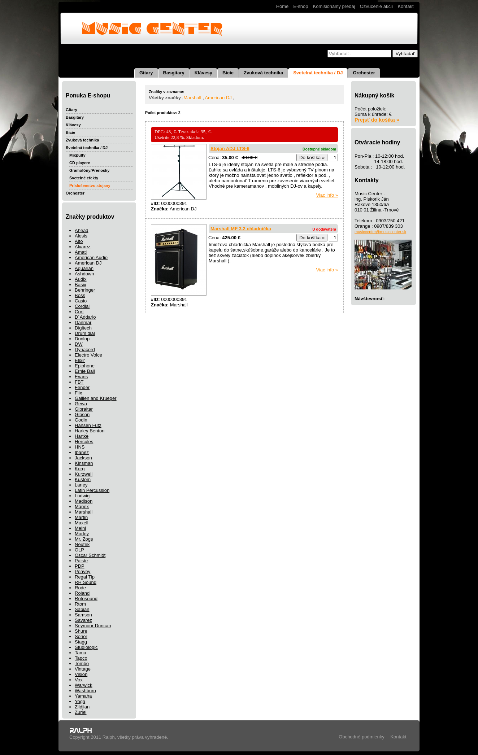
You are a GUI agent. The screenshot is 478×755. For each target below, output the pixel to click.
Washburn (85, 690)
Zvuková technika (263, 72)
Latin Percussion (92, 490)
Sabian (82, 609)
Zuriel (81, 712)
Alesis (81, 236)
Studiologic (86, 647)
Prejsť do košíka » (377, 120)
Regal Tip (85, 577)
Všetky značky (165, 97)
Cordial (82, 306)
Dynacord (85, 349)
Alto (79, 241)
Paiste (81, 560)
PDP (79, 566)
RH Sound (85, 582)
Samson (83, 614)
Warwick (83, 685)
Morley (82, 533)
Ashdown (84, 273)
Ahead (81, 230)
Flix (78, 393)
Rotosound (86, 598)
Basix (80, 284)
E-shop (300, 6)
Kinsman (84, 463)
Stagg (81, 642)
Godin (81, 420)
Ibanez (82, 452)
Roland (82, 593)
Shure (81, 631)
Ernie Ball (85, 371)
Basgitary (173, 72)
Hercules (84, 441)
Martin (81, 517)
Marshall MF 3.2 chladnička (240, 228)
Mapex (82, 506)
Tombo (82, 663)
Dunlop (82, 338)
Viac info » (327, 195)
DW (79, 344)
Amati (81, 252)
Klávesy (203, 72)
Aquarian (84, 268)
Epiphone (85, 365)
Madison (83, 501)
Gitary (146, 72)
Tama (80, 652)
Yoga (80, 701)
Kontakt (405, 6)
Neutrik (82, 544)
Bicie (228, 72)
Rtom (80, 604)
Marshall (83, 512)
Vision (81, 674)
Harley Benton (89, 430)
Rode (80, 587)
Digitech (83, 328)
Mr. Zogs (84, 539)
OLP (79, 550)
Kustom (83, 479)
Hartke (81, 436)
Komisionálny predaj (334, 6)
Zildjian (82, 707)
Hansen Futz (88, 425)
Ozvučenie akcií (376, 6)
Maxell (81, 522)
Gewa (81, 403)
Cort (79, 311)
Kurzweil (83, 474)
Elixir (80, 360)
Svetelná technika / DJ (318, 72)
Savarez (83, 620)
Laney (81, 485)
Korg (79, 468)
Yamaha (83, 696)
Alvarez (82, 246)
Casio (81, 301)
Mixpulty (77, 155)
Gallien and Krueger (96, 398)
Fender (82, 387)
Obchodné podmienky (361, 736)
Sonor (81, 636)
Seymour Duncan (93, 625)
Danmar (83, 322)
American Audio (91, 257)
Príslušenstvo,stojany (89, 185)
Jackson (83, 458)
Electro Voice (88, 355)
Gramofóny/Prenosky (89, 170)
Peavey (82, 571)
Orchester (364, 72)
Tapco (81, 658)
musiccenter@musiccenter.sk (380, 232)
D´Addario (85, 317)
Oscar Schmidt (90, 555)
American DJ (88, 263)
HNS (79, 447)
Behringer (85, 290)
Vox (79, 679)
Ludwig (82, 495)
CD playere (79, 163)
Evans (81, 376)
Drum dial (85, 333)
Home (282, 6)
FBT (79, 382)
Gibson (82, 414)
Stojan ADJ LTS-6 (229, 148)
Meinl (80, 528)
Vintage (83, 669)
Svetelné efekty (83, 178)
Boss (80, 295)
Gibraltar (84, 409)
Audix (81, 279)
